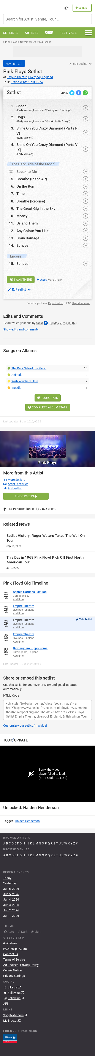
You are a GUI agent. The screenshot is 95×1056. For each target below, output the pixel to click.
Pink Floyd (15, 71)
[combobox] (47, 19)
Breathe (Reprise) (30, 201)
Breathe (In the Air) (31, 179)
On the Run (25, 186)
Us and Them (27, 223)
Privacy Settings (14, 975)
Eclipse (22, 245)
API (5, 1003)
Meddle (16, 387)
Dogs (20, 117)
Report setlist (55, 303)
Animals (16, 374)
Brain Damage (27, 238)
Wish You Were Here (24, 381)
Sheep (21, 106)
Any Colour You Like (32, 231)
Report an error (81, 303)
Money (21, 216)
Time (20, 193)
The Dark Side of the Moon (28, 368)
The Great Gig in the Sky (35, 208)
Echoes (22, 263)
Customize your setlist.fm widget (25, 725)
